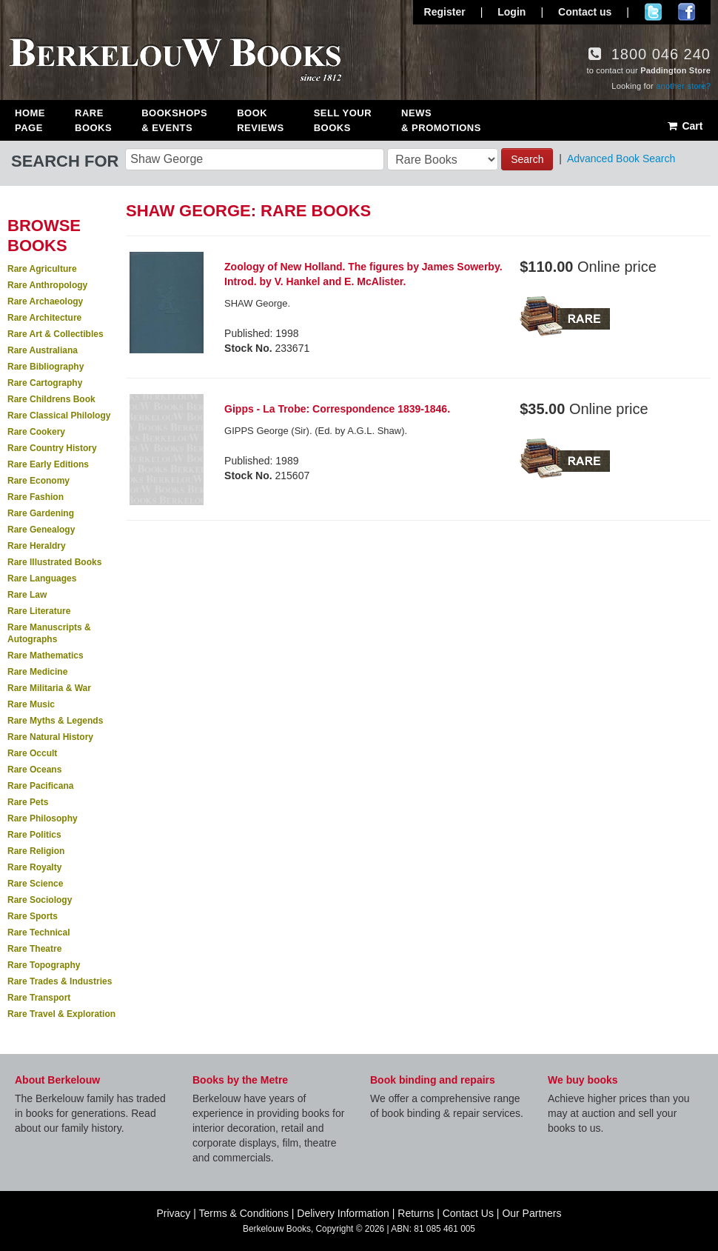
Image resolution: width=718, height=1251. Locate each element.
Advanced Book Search (621, 158)
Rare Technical (38, 932)
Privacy (173, 1213)
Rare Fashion (35, 497)
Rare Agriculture (42, 269)
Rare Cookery (36, 432)
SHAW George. (257, 303)
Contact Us (468, 1213)
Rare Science (35, 883)
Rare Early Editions (48, 464)
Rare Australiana (42, 350)
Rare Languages (41, 578)
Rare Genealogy (41, 529)
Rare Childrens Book (51, 399)
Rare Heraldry (36, 546)
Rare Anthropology (47, 285)
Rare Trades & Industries (59, 981)
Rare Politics (34, 835)
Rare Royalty (34, 867)
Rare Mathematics (45, 655)
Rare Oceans (34, 769)
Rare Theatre (34, 949)
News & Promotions (441, 120)
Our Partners (531, 1213)
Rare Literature (38, 611)
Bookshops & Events (174, 120)
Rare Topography (43, 965)
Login (511, 12)
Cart (684, 126)
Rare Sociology (39, 900)
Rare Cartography (44, 383)
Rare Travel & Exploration (61, 1014)
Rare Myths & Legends (55, 720)
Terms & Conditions (244, 1213)
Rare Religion (35, 851)
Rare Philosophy (42, 818)
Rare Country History (52, 448)
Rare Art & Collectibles (55, 334)
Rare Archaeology (45, 301)
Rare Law (27, 595)
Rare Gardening (40, 513)
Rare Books (93, 120)
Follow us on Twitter (653, 12)
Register (445, 12)
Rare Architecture (44, 318)
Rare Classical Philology (58, 415)
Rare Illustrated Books (54, 562)
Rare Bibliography (45, 366)
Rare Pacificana (40, 786)
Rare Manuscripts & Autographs (49, 633)
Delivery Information (343, 1213)
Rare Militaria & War (49, 688)
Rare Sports (32, 916)
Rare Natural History (50, 737)
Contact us (584, 12)
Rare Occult (32, 753)
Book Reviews (260, 120)
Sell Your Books (343, 120)
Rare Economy (38, 481)
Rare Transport (38, 998)
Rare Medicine (37, 672)
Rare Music (31, 704)
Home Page (30, 120)
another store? (683, 85)
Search (527, 159)
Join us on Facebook (686, 12)
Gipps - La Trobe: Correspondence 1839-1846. (337, 409)
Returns (415, 1213)
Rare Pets (27, 802)
